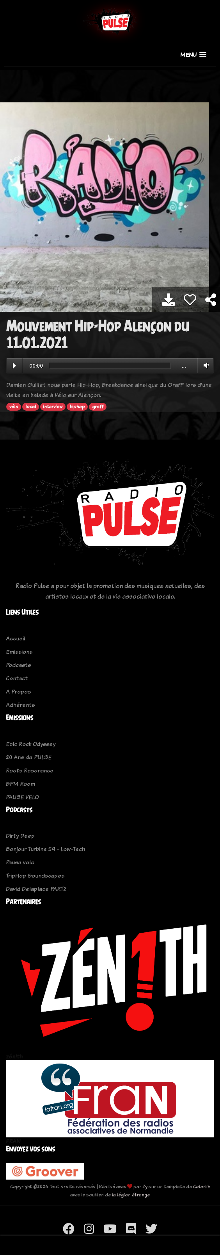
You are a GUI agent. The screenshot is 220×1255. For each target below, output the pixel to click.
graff (97, 407)
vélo (13, 407)
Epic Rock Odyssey (30, 744)
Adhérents (20, 705)
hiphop (77, 407)
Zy (144, 1186)
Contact (17, 678)
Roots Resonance (29, 770)
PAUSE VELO (22, 797)
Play (14, 366)
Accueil (15, 638)
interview (52, 407)
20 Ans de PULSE (28, 757)
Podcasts (18, 665)
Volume (205, 365)
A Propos (18, 691)
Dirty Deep (20, 835)
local (30, 407)
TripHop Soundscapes (35, 875)
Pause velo (20, 862)
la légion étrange (131, 1194)
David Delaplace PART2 (36, 889)
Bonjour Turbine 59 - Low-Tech (45, 849)
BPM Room (20, 783)
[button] (193, 54)
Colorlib (201, 1186)
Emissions (19, 651)
